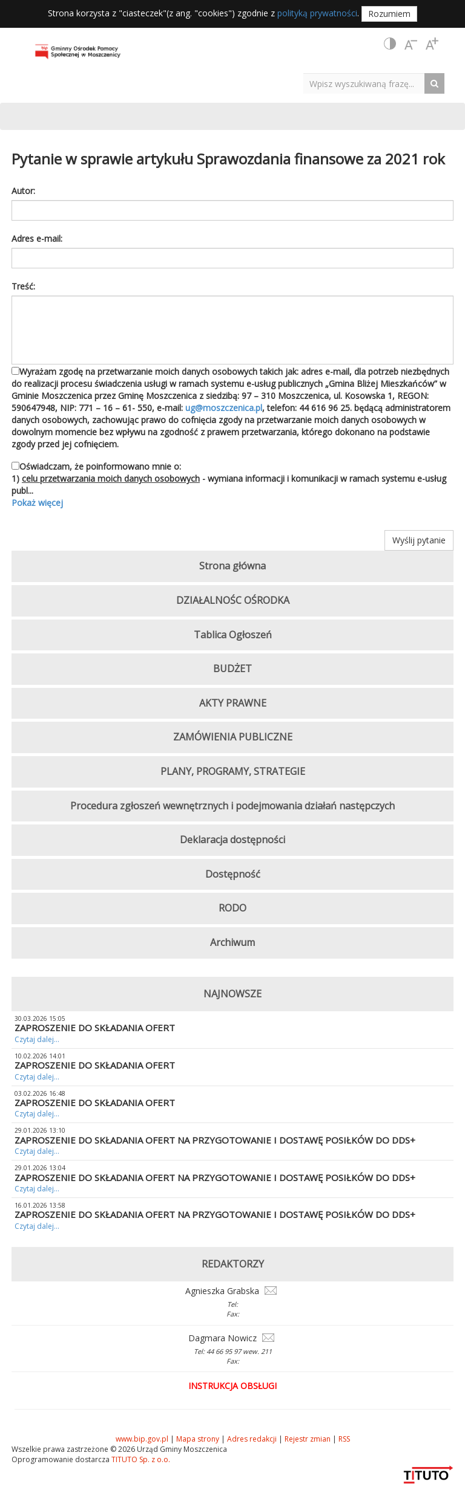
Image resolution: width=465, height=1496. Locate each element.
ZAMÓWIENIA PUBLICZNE (232, 736)
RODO (232, 908)
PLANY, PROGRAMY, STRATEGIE (232, 771)
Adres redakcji (252, 1439)
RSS (344, 1439)
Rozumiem (389, 13)
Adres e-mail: (37, 238)
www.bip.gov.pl (142, 1439)
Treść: (23, 286)
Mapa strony (197, 1439)
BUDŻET (232, 668)
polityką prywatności (317, 13)
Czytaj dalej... (37, 1039)
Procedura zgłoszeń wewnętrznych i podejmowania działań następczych (232, 805)
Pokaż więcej (37, 502)
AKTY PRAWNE (232, 703)
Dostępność (232, 874)
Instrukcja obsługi (232, 1385)
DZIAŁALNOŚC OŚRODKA (232, 600)
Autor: (23, 190)
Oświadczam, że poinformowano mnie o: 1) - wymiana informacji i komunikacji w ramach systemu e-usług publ (232, 485)
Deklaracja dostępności (232, 839)
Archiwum (232, 942)
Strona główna (232, 565)
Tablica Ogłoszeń (233, 634)
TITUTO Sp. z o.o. (140, 1459)
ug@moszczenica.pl (223, 407)
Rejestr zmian (308, 1439)
